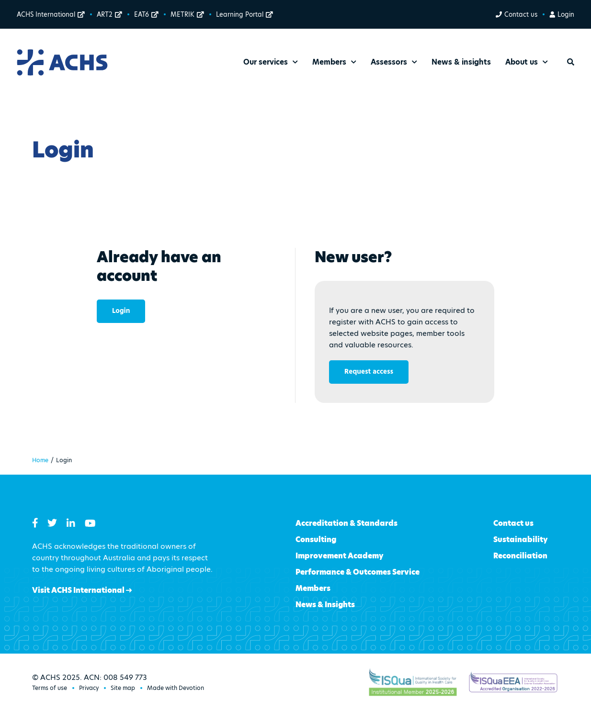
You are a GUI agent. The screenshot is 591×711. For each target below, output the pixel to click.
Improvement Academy (340, 556)
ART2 (109, 14)
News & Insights (325, 605)
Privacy (89, 688)
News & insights (461, 62)
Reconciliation (520, 556)
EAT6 (146, 14)
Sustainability (520, 539)
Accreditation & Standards (347, 523)
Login (561, 14)
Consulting (316, 539)
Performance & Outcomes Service (358, 572)
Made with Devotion (175, 688)
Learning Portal (244, 14)
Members (313, 588)
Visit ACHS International (82, 590)
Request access (368, 372)
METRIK (187, 14)
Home (40, 460)
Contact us (516, 14)
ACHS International (51, 14)
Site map (123, 688)
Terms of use (49, 688)
